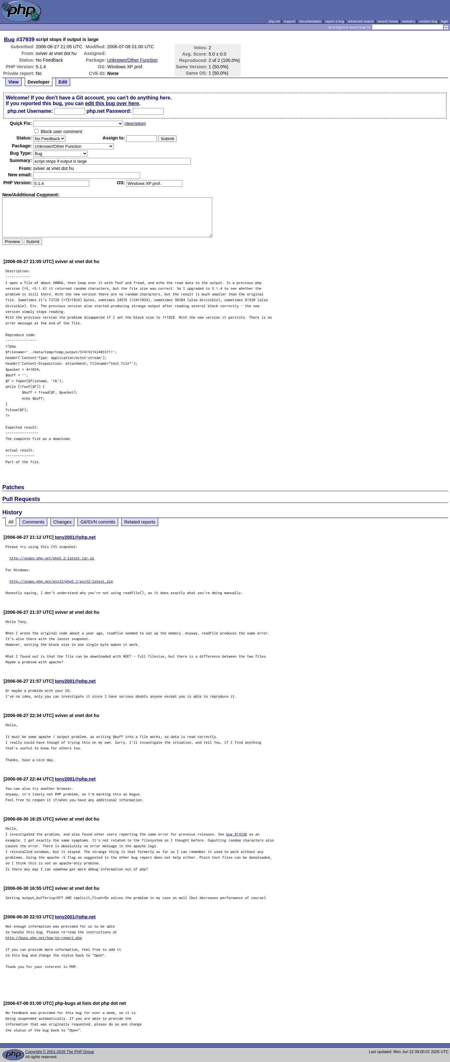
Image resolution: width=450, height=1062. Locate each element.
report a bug (335, 21)
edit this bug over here (112, 103)
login (444, 21)
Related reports (139, 521)
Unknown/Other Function (132, 60)
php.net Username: (30, 111)
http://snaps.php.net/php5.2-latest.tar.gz (52, 558)
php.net (274, 21)
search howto (388, 21)
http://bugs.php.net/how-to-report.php (43, 938)
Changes (62, 521)
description (135, 123)
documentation (310, 21)
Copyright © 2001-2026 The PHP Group (59, 1052)
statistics (408, 21)
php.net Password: (108, 111)
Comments (33, 521)
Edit (62, 82)
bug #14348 (236, 834)
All (10, 521)
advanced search (361, 21)
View (13, 82)
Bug (9, 39)
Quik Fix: (21, 123)
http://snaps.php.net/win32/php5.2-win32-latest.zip (61, 581)
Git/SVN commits (97, 521)
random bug (428, 21)
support (289, 21)
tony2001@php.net (75, 537)
